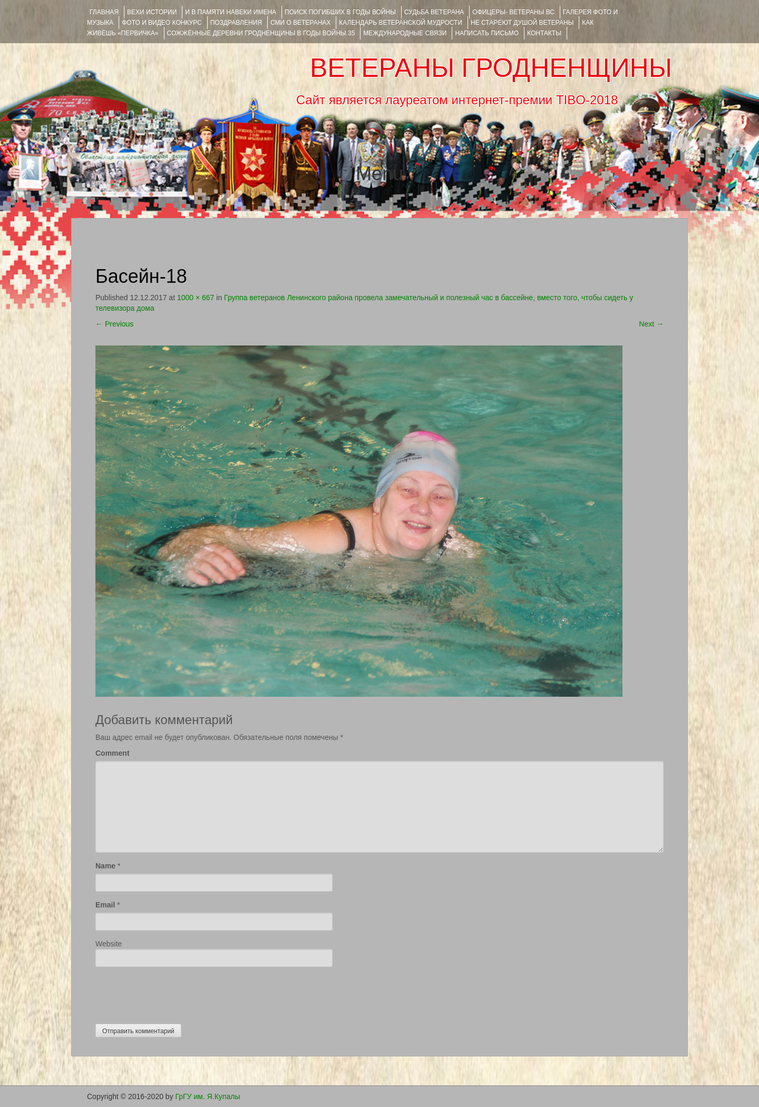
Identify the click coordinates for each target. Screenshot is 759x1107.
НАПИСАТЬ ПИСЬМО (487, 33)
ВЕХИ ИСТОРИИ (152, 12)
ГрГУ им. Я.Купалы (208, 1096)
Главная (104, 12)
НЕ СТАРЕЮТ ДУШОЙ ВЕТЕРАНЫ (522, 22)
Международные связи (404, 33)
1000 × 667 (195, 297)
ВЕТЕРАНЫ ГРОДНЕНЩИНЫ (491, 68)
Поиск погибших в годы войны (340, 12)
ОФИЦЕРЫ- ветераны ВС (513, 12)
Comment (112, 753)
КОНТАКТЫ (544, 33)
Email (105, 905)
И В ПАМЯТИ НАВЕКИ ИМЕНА (230, 12)
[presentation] (175, 992)
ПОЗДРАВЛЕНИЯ (236, 22)
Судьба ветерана (434, 12)
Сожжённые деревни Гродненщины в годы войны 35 (261, 33)
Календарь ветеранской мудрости (400, 22)
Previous (114, 324)
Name (105, 866)
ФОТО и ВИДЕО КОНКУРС (161, 22)
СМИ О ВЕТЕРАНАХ (300, 22)
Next (651, 324)
